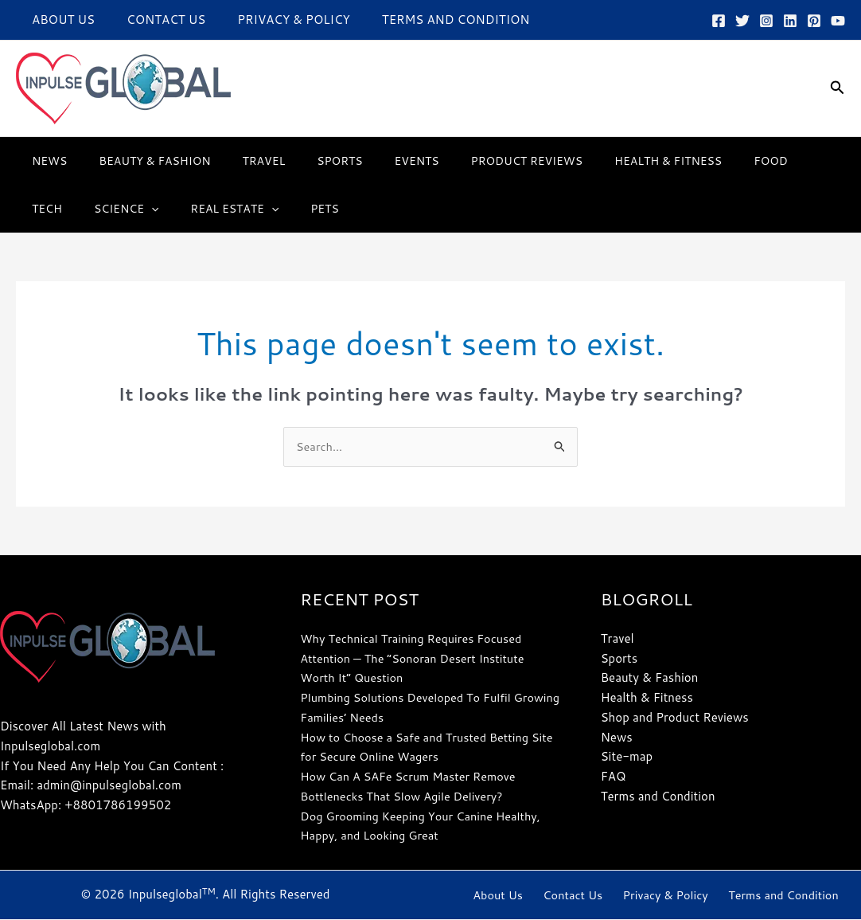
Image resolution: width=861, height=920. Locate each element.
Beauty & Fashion (140, 161)
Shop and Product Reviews (675, 718)
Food (699, 161)
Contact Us (154, 19)
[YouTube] (838, 21)
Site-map (627, 757)
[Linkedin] (790, 21)
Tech (753, 161)
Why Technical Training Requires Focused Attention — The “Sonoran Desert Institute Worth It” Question (416, 659)
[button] (837, 88)
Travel (240, 161)
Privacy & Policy (273, 19)
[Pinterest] (814, 21)
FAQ (613, 777)
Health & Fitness (606, 161)
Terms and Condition (428, 19)
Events (374, 161)
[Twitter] (742, 21)
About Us (59, 19)
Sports (306, 161)
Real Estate (158, 209)
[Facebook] (718, 21)
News (44, 161)
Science (59, 209)
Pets (238, 209)
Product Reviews (474, 161)
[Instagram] (766, 21)
